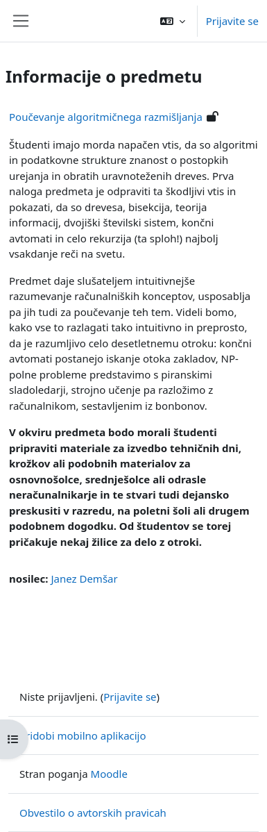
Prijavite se (232, 21)
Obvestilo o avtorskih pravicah (92, 812)
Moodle (109, 774)
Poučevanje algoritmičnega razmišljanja (106, 117)
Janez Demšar (84, 578)
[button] (172, 21)
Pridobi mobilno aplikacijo (82, 735)
